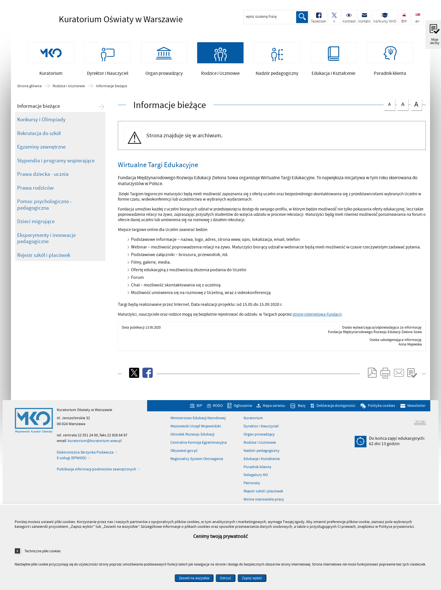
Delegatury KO (256, 482)
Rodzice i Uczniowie (69, 93)
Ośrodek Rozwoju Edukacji (192, 441)
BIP (199, 412)
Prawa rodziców (35, 195)
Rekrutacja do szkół (39, 140)
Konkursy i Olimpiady (41, 126)
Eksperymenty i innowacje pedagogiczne (46, 245)
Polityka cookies (381, 412)
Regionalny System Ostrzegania (196, 466)
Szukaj (301, 17)
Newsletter (416, 412)
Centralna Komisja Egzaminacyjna (198, 450)
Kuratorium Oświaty (104, 20)
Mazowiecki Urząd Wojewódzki (195, 433)
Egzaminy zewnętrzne (41, 154)
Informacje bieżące (111, 93)
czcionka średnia (402, 110)
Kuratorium (253, 425)
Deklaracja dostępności (335, 412)
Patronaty (252, 490)
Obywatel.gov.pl (183, 458)
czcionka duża (416, 111)
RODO (218, 412)
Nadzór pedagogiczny (262, 458)
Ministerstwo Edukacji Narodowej (198, 425)
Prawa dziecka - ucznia (43, 181)
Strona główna (29, 93)
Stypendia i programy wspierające (55, 167)
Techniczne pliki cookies (42, 551)
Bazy (302, 412)
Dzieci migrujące (36, 228)
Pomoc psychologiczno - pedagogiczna (44, 211)
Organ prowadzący (259, 441)
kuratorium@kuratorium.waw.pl (95, 447)
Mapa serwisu (274, 412)
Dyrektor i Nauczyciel (261, 433)
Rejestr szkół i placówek (43, 262)
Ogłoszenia (243, 412)
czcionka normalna (389, 110)
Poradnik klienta (257, 474)
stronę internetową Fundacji (317, 321)
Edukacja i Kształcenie (262, 466)
